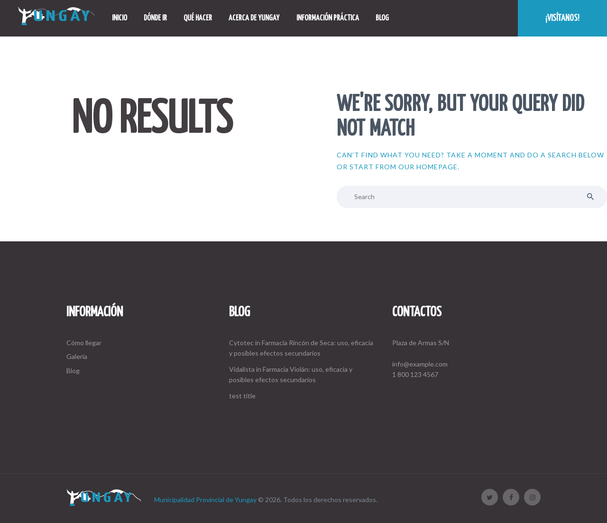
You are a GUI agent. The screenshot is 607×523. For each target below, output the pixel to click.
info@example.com (420, 364)
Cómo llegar (83, 343)
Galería (76, 356)
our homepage (428, 167)
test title (242, 396)
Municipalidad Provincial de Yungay (205, 499)
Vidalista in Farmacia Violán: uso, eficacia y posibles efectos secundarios (290, 374)
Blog (73, 371)
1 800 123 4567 (415, 374)
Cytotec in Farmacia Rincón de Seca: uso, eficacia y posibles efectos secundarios (301, 348)
